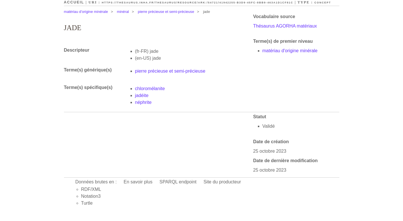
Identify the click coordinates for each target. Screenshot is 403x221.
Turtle (87, 203)
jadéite (142, 95)
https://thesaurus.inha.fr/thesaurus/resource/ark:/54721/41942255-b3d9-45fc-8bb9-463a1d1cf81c (197, 2)
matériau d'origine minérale (86, 11)
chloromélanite (150, 88)
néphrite (143, 102)
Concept (322, 2)
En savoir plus (138, 181)
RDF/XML (91, 189)
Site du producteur (222, 181)
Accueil (74, 2)
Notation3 (91, 196)
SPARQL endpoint (177, 181)
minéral (123, 11)
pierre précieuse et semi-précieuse (166, 11)
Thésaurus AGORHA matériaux (285, 26)
